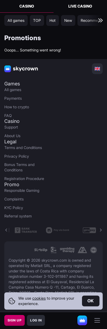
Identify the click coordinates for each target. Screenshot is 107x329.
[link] (41, 250)
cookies (39, 298)
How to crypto (16, 107)
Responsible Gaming (21, 190)
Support (11, 127)
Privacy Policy (16, 156)
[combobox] (97, 68)
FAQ (8, 115)
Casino (26, 6)
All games (12, 89)
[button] (100, 230)
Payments (13, 98)
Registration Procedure (24, 178)
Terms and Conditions (23, 147)
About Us (12, 135)
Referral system (18, 216)
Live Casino (80, 6)
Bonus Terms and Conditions (19, 167)
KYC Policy (13, 207)
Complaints (14, 199)
